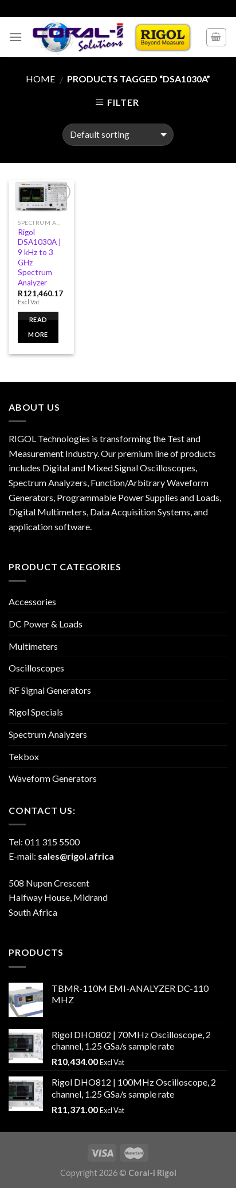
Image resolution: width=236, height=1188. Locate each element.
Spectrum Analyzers (48, 734)
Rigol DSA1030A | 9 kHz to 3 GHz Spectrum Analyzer (39, 257)
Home (40, 78)
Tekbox (24, 756)
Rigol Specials (36, 711)
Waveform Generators (53, 778)
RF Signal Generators (50, 690)
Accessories (32, 601)
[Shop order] (117, 135)
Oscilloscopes (36, 667)
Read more (38, 327)
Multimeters (33, 646)
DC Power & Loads (45, 623)
